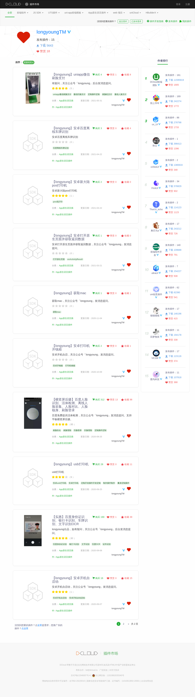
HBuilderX (152, 12)
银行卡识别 (74, 544)
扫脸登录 (78, 430)
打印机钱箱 (70, 366)
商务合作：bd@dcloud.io (87, 670)
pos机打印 (57, 202)
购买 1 (97, 235)
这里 (39, 625)
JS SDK (38, 12)
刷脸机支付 (107, 94)
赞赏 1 (112, 74)
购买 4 (97, 74)
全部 (9, 12)
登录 (178, 4)
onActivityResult (75, 259)
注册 (187, 4)
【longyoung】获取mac (69, 293)
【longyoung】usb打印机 (70, 464)
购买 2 (97, 182)
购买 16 (97, 578)
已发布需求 (136, 21)
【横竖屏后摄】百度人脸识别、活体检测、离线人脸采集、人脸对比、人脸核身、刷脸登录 (70, 405)
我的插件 (185, 21)
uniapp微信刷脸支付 (62, 94)
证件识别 (106, 544)
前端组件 (22, 12)
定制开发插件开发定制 (91, 483)
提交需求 (123, 21)
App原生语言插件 (98, 12)
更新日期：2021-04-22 (91, 154)
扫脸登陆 (88, 430)
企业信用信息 (147, 681)
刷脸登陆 (67, 430)
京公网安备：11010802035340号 (108, 675)
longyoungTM (51, 32)
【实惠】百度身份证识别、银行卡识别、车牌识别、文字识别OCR (70, 520)
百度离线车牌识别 (61, 148)
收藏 (126, 74)
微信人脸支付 (120, 94)
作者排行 (162, 60)
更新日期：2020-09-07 (91, 604)
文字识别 (85, 544)
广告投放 (103, 670)
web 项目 (119, 12)
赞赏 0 (112, 128)
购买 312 (98, 399)
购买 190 (98, 517)
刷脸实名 (57, 430)
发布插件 (171, 21)
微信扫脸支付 (79, 94)
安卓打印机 (73, 483)
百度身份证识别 (60, 544)
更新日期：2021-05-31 (91, 100)
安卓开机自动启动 (77, 598)
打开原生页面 (59, 259)
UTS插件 (54, 12)
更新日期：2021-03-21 (91, 265)
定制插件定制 (94, 94)
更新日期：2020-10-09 (91, 372)
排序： (18, 62)
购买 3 (97, 128)
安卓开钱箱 (58, 366)
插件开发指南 (155, 21)
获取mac (57, 312)
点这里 (24, 628)
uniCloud (135, 12)
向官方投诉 (114, 670)
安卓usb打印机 (59, 483)
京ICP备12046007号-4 (80, 675)
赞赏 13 (112, 399)
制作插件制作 (109, 483)
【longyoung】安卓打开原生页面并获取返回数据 (71, 237)
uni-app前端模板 (74, 12)
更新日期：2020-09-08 (91, 550)
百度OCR (96, 544)
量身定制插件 (123, 483)
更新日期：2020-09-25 (91, 436)
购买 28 (97, 464)
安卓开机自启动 (60, 598)
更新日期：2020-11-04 (91, 318)
